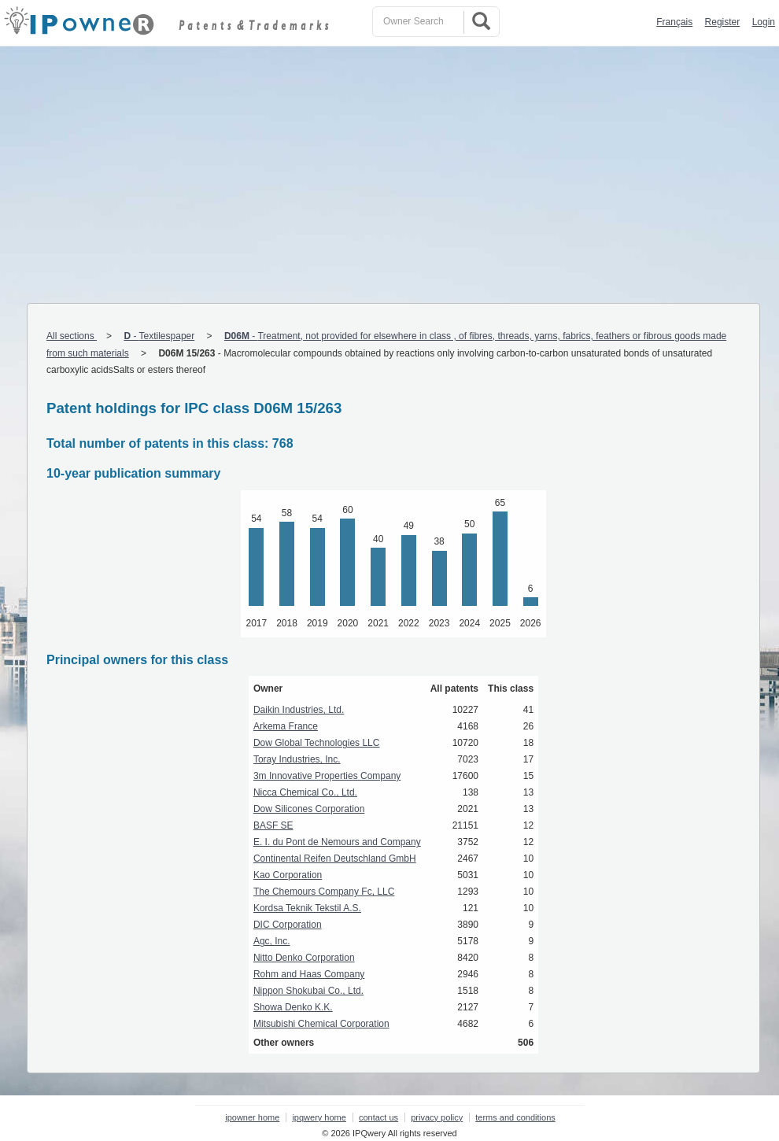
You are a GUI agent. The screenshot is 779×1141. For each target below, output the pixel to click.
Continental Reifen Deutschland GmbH (334, 858)
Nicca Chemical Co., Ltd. (305, 792)
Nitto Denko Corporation (304, 957)
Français (674, 22)
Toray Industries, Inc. (297, 759)
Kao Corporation (287, 875)
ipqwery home (318, 1117)
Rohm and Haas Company (308, 974)
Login (763, 22)
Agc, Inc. (271, 941)
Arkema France (285, 726)
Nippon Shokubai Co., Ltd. (308, 990)
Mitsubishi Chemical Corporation (321, 1023)
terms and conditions (515, 1117)
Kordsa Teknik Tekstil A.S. (307, 908)
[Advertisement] (389, 164)
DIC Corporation (287, 924)
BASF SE (273, 825)
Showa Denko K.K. (293, 1007)
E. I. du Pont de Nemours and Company (337, 841)
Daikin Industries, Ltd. (298, 709)
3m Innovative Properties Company (327, 775)
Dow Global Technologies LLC (316, 742)
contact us (378, 1117)
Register (722, 22)
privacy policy (437, 1117)
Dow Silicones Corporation (308, 808)
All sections (71, 336)
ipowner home (252, 1117)
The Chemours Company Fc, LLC (323, 891)
